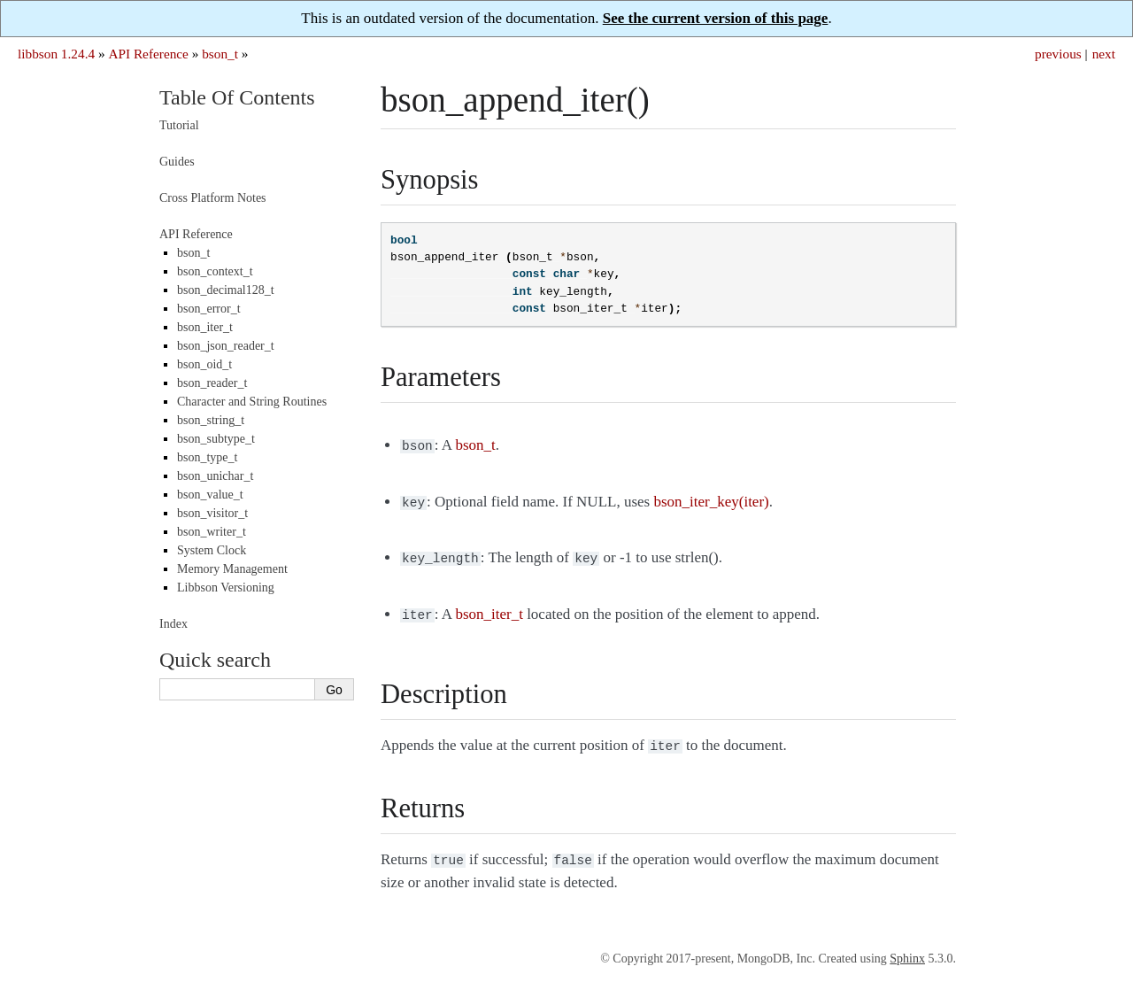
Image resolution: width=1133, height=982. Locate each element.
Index (173, 623)
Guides (177, 161)
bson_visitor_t (212, 513)
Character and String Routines (252, 401)
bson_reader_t (212, 383)
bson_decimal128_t (225, 290)
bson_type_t (207, 457)
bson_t (220, 53)
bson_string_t (210, 420)
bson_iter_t (205, 327)
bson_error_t (209, 308)
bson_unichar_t (215, 476)
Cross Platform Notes (212, 198)
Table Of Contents (237, 97)
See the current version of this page (716, 18)
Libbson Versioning (225, 587)
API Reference (148, 53)
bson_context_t (215, 271)
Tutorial (179, 125)
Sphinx (907, 948)
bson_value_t (210, 494)
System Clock (211, 550)
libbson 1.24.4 (56, 53)
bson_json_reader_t (225, 345)
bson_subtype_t (216, 438)
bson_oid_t (204, 364)
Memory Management (232, 569)
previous (1058, 53)
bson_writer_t (211, 531)
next (1103, 53)
